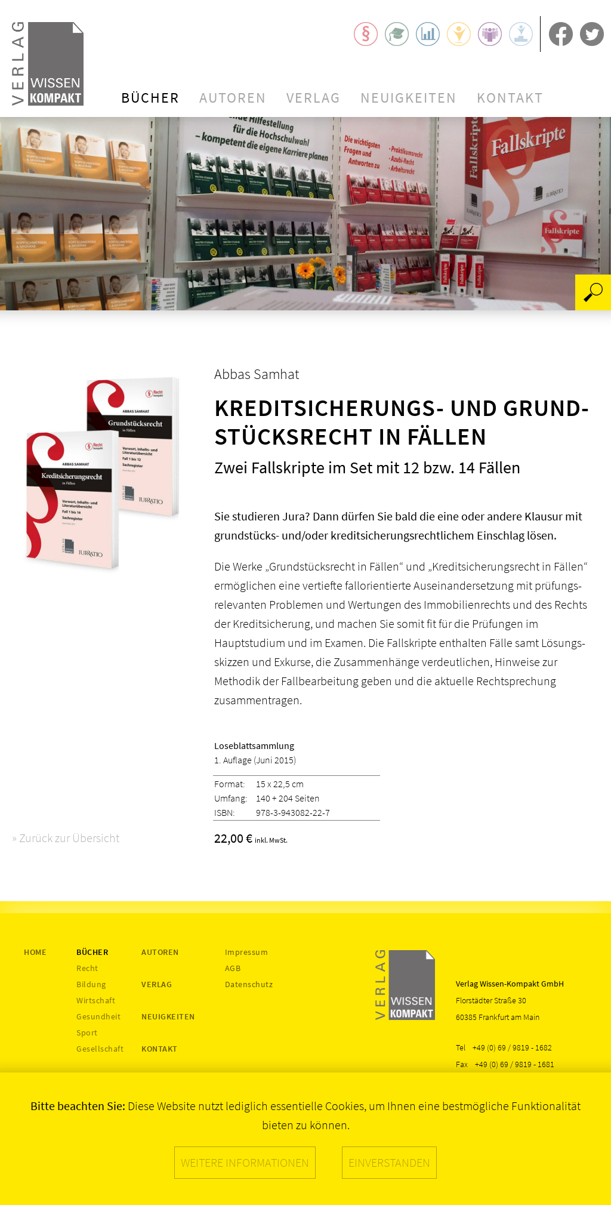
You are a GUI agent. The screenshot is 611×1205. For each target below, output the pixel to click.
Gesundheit (98, 1016)
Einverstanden (389, 1162)
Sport (87, 1032)
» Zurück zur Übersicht (65, 837)
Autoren (233, 97)
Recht (87, 968)
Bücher (150, 97)
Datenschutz (249, 984)
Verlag (313, 97)
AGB (233, 968)
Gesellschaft (100, 1048)
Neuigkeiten (408, 97)
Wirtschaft (95, 1000)
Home (35, 952)
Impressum (247, 952)
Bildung (91, 984)
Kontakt (510, 97)
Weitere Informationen (245, 1162)
